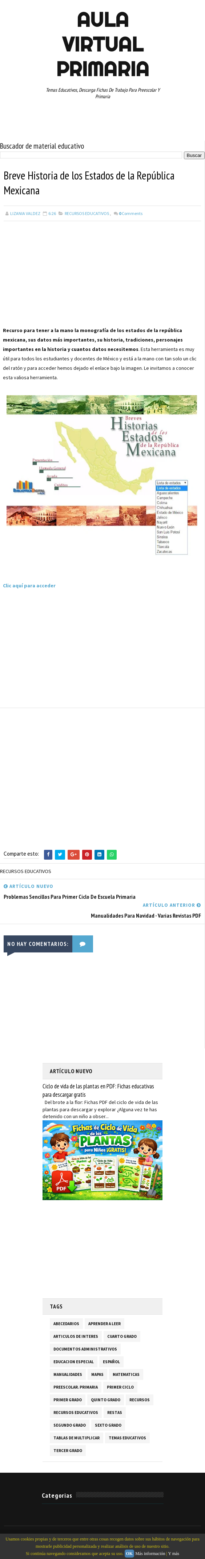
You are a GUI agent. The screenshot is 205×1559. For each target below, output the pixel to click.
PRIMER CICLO (120, 1387)
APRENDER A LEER (104, 1324)
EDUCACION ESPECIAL (73, 1362)
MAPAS (97, 1374)
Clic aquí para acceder (30, 586)
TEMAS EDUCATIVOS (127, 1438)
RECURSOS (139, 1400)
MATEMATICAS (126, 1374)
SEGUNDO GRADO (69, 1425)
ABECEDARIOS (66, 1324)
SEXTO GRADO (108, 1425)
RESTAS (114, 1412)
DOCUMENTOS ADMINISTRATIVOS (85, 1349)
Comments (130, 214)
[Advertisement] (102, 275)
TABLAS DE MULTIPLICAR (76, 1438)
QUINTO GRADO (105, 1400)
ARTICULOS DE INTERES (75, 1336)
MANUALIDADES (67, 1374)
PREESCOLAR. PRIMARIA (75, 1387)
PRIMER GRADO (67, 1400)
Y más (173, 1553)
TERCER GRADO (67, 1450)
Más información (150, 1553)
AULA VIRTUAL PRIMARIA (102, 44)
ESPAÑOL (111, 1362)
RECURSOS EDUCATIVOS (87, 214)
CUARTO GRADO (122, 1336)
